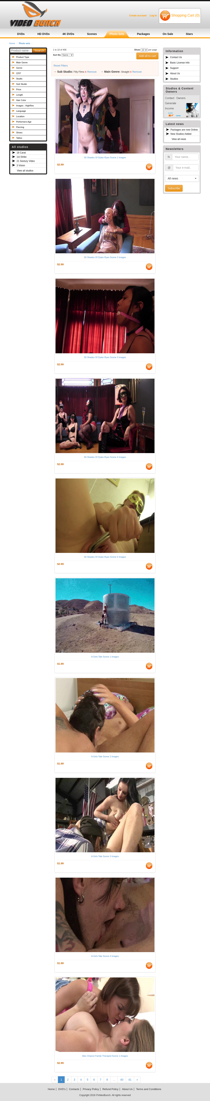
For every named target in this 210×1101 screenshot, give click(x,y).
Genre (19, 68)
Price (18, 89)
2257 (18, 73)
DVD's (61, 1089)
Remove (92, 71)
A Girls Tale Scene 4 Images (105, 956)
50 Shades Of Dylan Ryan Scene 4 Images (105, 457)
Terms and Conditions (148, 1089)
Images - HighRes (25, 105)
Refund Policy (110, 1089)
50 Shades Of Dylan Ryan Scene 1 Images (105, 157)
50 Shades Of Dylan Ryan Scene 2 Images (105, 257)
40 (121, 1079)
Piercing (20, 127)
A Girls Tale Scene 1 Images (105, 656)
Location (20, 116)
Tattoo (19, 138)
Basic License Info (179, 62)
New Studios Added (180, 134)
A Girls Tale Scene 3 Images (105, 856)
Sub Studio (21, 84)
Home (12, 43)
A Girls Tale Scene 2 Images (105, 756)
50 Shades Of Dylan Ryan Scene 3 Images (105, 357)
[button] (182, 178)
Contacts (74, 1089)
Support (174, 68)
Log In (153, 15)
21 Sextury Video (26, 161)
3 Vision (21, 165)
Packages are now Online (184, 129)
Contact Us (176, 57)
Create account (138, 15)
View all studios (25, 170)
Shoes (19, 132)
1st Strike (22, 156)
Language (21, 111)
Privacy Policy (91, 1089)
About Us (175, 73)
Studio (19, 78)
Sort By (57, 55)
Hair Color (21, 100)
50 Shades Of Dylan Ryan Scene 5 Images (105, 557)
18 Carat (21, 152)
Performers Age (23, 122)
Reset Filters (61, 65)
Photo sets (24, 43)
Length (19, 95)
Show (137, 50)
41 (130, 1079)
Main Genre (22, 62)
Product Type (22, 57)
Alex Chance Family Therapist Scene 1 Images (105, 1056)
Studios (174, 78)
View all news (179, 139)
